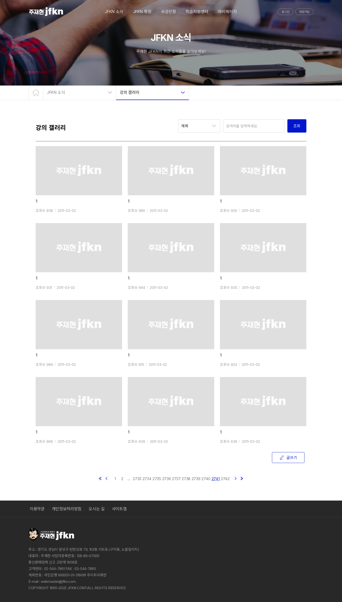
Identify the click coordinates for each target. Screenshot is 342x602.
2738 (186, 478)
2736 (166, 478)
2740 (205, 478)
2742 (225, 478)
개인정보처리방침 (66, 508)
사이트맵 (119, 508)
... (129, 478)
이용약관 (37, 508)
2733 (137, 478)
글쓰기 (288, 457)
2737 (176, 478)
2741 (216, 478)
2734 (147, 478)
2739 (196, 478)
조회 (296, 126)
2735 (156, 478)
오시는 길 (96, 508)
